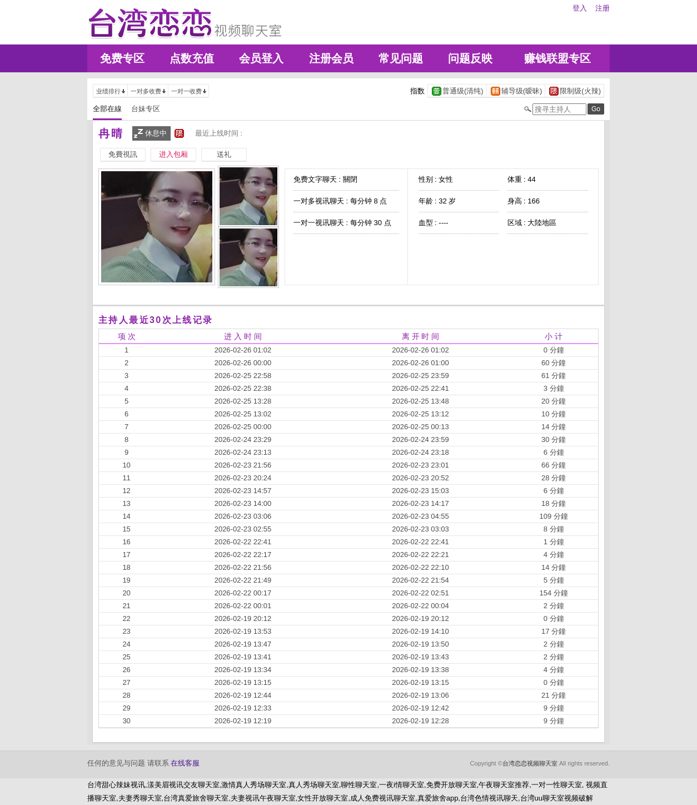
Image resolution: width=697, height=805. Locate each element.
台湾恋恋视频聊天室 (529, 763)
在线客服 (185, 763)
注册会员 (331, 58)
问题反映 (470, 58)
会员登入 (261, 58)
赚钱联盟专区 (557, 58)
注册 (602, 8)
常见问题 (401, 58)
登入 (579, 8)
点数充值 (192, 58)
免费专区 (122, 58)
